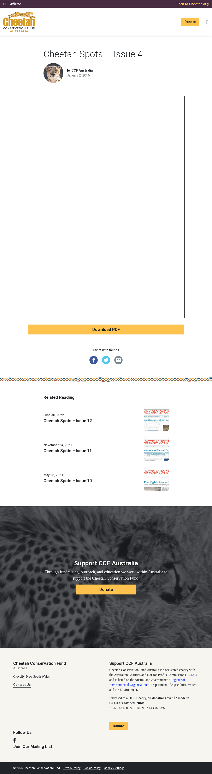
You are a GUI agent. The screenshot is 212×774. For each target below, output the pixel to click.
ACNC (190, 675)
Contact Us (22, 685)
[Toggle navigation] (207, 21)
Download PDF (106, 329)
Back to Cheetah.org (192, 4)
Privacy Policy (72, 768)
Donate (190, 22)
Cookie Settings (114, 768)
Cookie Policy (92, 768)
